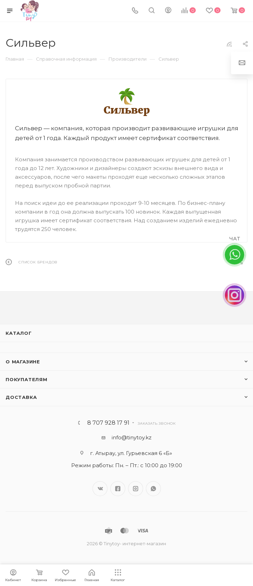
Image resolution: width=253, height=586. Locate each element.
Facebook (117, 488)
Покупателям (26, 379)
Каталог (19, 333)
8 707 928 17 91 (108, 423)
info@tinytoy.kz (131, 437)
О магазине (23, 361)
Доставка (21, 397)
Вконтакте (99, 488)
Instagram (135, 488)
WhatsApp (153, 488)
